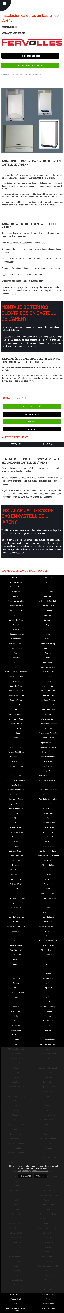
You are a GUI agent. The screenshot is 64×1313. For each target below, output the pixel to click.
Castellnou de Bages (16, 992)
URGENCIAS (48, 444)
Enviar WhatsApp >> (30, 65)
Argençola (48, 988)
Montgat (48, 1025)
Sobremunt (16, 931)
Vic (48, 818)
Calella (47, 639)
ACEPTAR (40, 1176)
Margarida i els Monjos (16, 926)
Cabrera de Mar (16, 723)
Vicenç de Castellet (16, 601)
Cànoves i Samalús (48, 591)
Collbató (16, 1039)
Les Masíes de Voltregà (16, 898)
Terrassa (47, 841)
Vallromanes (16, 874)
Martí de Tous (48, 761)
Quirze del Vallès (48, 804)
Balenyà (16, 624)
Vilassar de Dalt (48, 686)
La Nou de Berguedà (16, 794)
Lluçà (16, 997)
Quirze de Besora (16, 808)
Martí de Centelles (16, 766)
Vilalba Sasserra (16, 870)
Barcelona (16, 577)
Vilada (16, 818)
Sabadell (48, 785)
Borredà (16, 983)
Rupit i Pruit (48, 648)
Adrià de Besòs (48, 676)
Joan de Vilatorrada (16, 643)
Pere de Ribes (47, 752)
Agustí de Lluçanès (16, 676)
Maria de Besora (16, 1011)
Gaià (16, 1016)
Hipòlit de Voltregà (48, 742)
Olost (48, 1002)
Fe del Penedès (48, 846)
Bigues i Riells (16, 1299)
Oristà (16, 940)
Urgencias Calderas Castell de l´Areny (16, 1309)
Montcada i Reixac (16, 1035)
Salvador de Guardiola (48, 601)
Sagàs (48, 992)
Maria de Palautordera (48, 940)
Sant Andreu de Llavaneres (16, 672)
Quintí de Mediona (48, 808)
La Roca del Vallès (16, 907)
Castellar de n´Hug (16, 832)
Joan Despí (48, 587)
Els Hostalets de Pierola (47, 1044)
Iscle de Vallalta (16, 648)
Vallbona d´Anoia (16, 884)
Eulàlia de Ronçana (16, 851)
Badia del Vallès (16, 686)
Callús (48, 634)
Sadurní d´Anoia (16, 700)
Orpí (48, 936)
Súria (16, 888)
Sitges (48, 931)
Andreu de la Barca (48, 672)
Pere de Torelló (48, 606)
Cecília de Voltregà (48, 700)
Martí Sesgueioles (48, 756)
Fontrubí (48, 1016)
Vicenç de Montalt (16, 709)
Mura (48, 657)
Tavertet (47, 969)
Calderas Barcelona (6, 74)
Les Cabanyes (47, 903)
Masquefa (16, 837)
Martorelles (16, 860)
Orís (47, 997)
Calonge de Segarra (16, 634)
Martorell (47, 860)
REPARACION (16, 444)
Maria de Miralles (16, 945)
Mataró (48, 681)
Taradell (48, 973)
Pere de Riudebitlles (16, 752)
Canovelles (16, 596)
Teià (16, 846)
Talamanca (16, 978)
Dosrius (48, 959)
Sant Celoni (47, 912)
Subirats (48, 888)
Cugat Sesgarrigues (16, 695)
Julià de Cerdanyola (16, 587)
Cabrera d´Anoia (48, 1303)
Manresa (48, 653)
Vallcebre (48, 879)
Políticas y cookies (48, 1308)
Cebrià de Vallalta (48, 709)
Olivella (16, 1006)
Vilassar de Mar (16, 582)
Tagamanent (48, 978)
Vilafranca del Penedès (48, 723)
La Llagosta (47, 794)
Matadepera (48, 832)
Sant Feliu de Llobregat (48, 775)
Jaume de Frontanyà (48, 643)
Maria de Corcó (48, 917)
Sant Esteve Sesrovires (48, 780)
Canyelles (16, 591)
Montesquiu (16, 1030)
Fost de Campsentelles (48, 799)
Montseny (48, 577)
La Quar (48, 907)
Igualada (48, 1035)
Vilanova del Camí (48, 719)
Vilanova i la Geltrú (16, 690)
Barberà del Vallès (16, 620)
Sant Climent (16, 912)
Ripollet (16, 667)
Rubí (16, 662)
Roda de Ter (48, 662)
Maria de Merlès (48, 945)
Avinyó (16, 738)
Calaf (16, 822)
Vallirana (48, 874)
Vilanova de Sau (48, 865)
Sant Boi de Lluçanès (16, 714)
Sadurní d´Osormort (16, 789)
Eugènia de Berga (16, 856)
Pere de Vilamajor (16, 606)
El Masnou (16, 1044)
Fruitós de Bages (16, 799)
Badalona (16, 733)
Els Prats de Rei (48, 837)
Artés (16, 988)
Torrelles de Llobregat (48, 1006)
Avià (48, 983)
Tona (48, 582)
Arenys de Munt (16, 1294)
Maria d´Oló (48, 922)
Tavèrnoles (16, 973)
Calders (16, 742)
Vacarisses (48, 884)
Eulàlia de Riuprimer (48, 851)
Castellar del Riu (48, 827)
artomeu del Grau (16, 719)
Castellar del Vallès (16, 827)
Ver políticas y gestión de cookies (33, 1171)
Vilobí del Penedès (48, 950)
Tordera (48, 964)
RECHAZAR (25, 1176)
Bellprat (16, 1303)
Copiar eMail (32, 429)
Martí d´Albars (48, 766)
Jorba (16, 1021)
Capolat (16, 615)
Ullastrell (16, 922)
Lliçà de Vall (16, 955)
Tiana (16, 841)
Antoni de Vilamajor (48, 667)
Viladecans (48, 728)
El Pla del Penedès (48, 1039)
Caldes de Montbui (16, 747)
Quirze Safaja (16, 804)
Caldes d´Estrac (48, 738)
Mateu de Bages (16, 756)
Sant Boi (48, 714)
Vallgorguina (16, 879)
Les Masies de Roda (48, 898)
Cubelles (16, 964)
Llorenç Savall (16, 771)
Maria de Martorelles (16, 917)
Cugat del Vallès (48, 695)
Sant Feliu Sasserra (48, 747)
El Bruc (16, 959)
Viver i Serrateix (16, 950)
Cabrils (16, 629)
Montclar (47, 1030)
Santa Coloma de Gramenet (48, 856)
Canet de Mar (48, 596)
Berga (48, 1299)
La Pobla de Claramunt (48, 789)
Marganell (16, 865)
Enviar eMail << (32, 422)
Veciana (48, 870)
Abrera (16, 969)
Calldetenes (16, 639)
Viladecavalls (16, 728)
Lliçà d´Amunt (48, 955)
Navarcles (16, 657)
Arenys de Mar (47, 1294)
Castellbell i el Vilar (47, 822)
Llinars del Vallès (48, 893)
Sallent (16, 681)
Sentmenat (47, 1011)
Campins (47, 629)
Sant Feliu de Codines (16, 780)
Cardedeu (48, 610)
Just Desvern (16, 775)
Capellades (48, 615)
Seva (16, 936)
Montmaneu (48, 1021)
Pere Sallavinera (47, 813)
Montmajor (16, 1025)
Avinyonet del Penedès (48, 733)
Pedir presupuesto (30, 55)
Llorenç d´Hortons (48, 771)
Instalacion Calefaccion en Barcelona (21, 74)
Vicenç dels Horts (16, 705)
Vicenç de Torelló (48, 705)
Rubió (16, 653)
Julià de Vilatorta (16, 610)
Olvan (16, 1002)
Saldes (16, 893)
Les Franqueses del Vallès (16, 903)
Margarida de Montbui (48, 926)
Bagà (48, 624)
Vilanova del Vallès (48, 690)
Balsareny (48, 620)
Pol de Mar (16, 813)
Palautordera (16, 785)
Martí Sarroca (16, 761)
